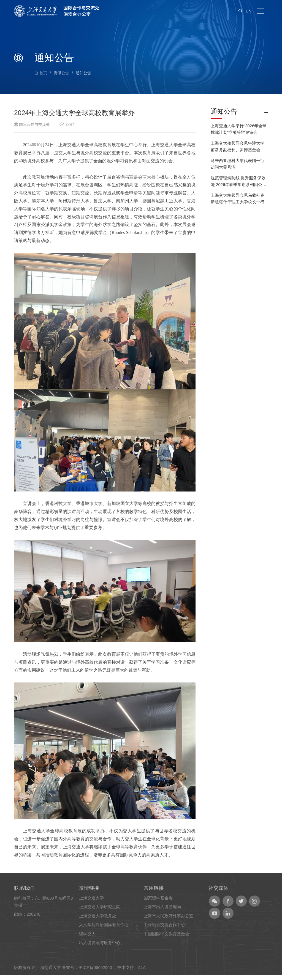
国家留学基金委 (158, 898)
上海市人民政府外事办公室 (168, 915)
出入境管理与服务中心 (99, 942)
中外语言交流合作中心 (164, 924)
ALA (142, 967)
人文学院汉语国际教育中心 (104, 924)
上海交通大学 (91, 898)
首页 (40, 73)
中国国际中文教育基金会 (166, 933)
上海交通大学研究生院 (99, 906)
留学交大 (87, 933)
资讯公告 (61, 73)
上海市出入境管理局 (162, 906)
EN (248, 11)
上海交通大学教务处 (97, 915)
